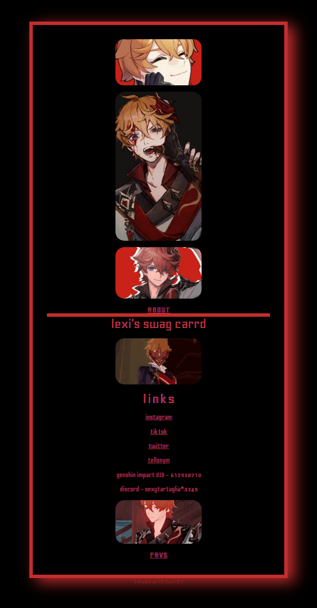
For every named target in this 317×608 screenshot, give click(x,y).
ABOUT (158, 309)
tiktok (158, 431)
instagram (158, 417)
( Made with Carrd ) (158, 582)
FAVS (158, 554)
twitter (158, 446)
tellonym (159, 460)
